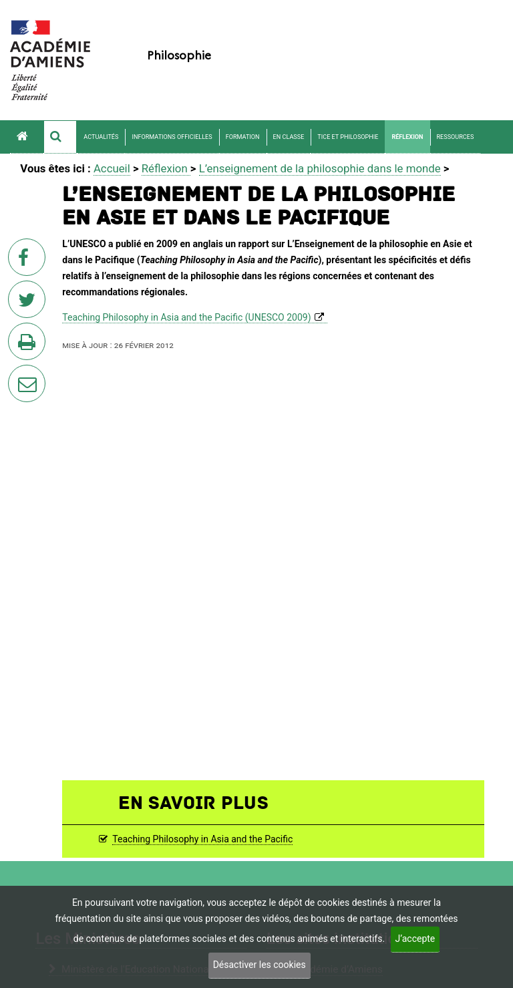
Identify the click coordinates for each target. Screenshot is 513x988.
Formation (243, 137)
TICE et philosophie (347, 137)
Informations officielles (172, 137)
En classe (289, 137)
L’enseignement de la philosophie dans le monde (320, 168)
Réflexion (407, 137)
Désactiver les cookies (259, 964)
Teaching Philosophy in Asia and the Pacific (202, 839)
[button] (60, 137)
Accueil (112, 168)
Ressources (455, 137)
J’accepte (415, 938)
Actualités (100, 137)
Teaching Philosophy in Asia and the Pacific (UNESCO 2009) (186, 317)
